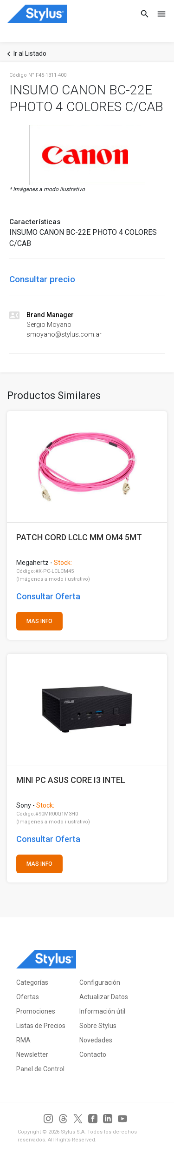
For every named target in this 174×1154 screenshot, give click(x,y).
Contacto (92, 1054)
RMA (23, 1040)
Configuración (99, 982)
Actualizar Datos (103, 997)
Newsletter (32, 1054)
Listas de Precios (40, 1025)
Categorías (32, 982)
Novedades (95, 1040)
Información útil (102, 1011)
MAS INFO (39, 621)
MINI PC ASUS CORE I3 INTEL (70, 780)
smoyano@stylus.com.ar (64, 334)
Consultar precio (42, 279)
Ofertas (27, 997)
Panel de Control (40, 1069)
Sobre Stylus (97, 1025)
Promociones (35, 1011)
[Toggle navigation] (158, 14)
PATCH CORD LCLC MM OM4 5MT (79, 537)
